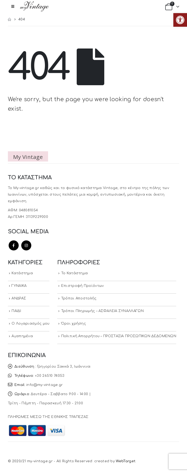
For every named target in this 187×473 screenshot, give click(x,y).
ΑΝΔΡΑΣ (19, 298)
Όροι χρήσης (73, 323)
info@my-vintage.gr (44, 385)
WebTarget (126, 461)
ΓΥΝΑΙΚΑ (19, 286)
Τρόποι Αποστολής (79, 298)
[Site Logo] (34, 6)
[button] (180, 20)
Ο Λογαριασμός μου (30, 323)
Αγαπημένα (22, 336)
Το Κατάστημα (74, 273)
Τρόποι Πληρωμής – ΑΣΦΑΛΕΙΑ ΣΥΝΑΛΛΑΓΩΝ (102, 311)
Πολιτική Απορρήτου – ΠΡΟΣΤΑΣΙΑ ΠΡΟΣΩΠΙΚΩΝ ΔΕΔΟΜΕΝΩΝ (118, 336)
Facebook (13, 245)
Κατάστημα (22, 273)
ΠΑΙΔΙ (16, 311)
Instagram (26, 245)
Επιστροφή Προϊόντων (82, 286)
